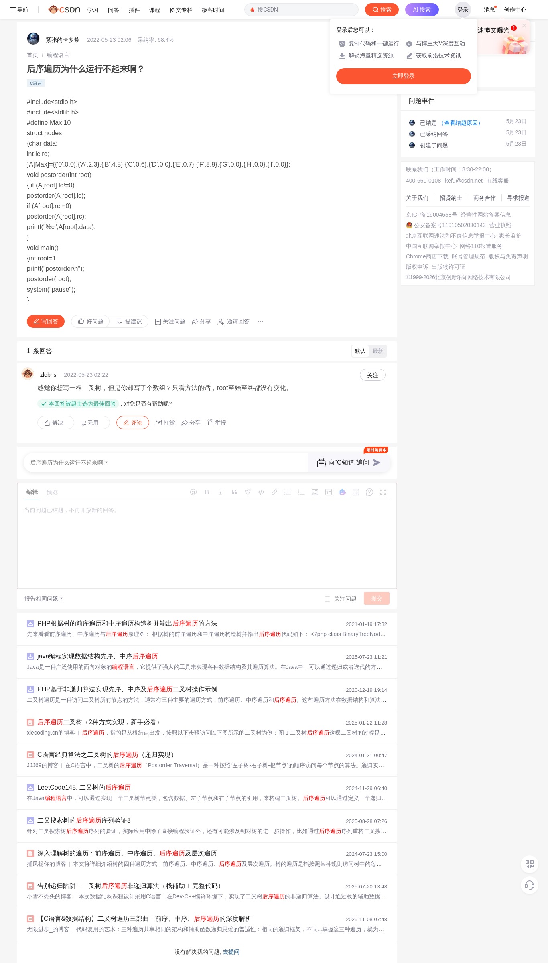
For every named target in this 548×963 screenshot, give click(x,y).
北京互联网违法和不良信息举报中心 (451, 235)
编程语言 (58, 55)
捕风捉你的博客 (46, 864)
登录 (463, 9)
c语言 (36, 83)
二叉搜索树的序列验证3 (84, 820)
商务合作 (484, 198)
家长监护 (510, 235)
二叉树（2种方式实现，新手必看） (100, 722)
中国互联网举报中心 (431, 246)
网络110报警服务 (481, 246)
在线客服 (498, 180)
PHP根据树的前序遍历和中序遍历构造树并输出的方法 (127, 623)
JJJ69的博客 (43, 765)
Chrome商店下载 (427, 256)
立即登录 (403, 76)
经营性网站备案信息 (486, 214)
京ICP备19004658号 (431, 214)
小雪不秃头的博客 (49, 896)
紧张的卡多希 (62, 40)
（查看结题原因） (460, 123)
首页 (32, 55)
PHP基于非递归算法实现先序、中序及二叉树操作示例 (127, 689)
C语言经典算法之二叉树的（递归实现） (107, 754)
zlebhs (48, 375)
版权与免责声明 (508, 256)
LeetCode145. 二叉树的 (84, 787)
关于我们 (417, 198)
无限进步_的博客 (48, 929)
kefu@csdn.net (464, 180)
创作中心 (515, 9)
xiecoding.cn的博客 (51, 732)
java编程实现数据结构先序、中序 (97, 656)
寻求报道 (518, 198)
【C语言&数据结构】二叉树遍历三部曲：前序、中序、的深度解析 (144, 918)
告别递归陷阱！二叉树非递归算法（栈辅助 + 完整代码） (130, 885)
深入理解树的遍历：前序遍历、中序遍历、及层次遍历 (127, 853)
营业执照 (500, 225)
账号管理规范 (468, 256)
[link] (32, 55)
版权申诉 (417, 267)
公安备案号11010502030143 (450, 225)
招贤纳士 (451, 198)
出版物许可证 (448, 267)
